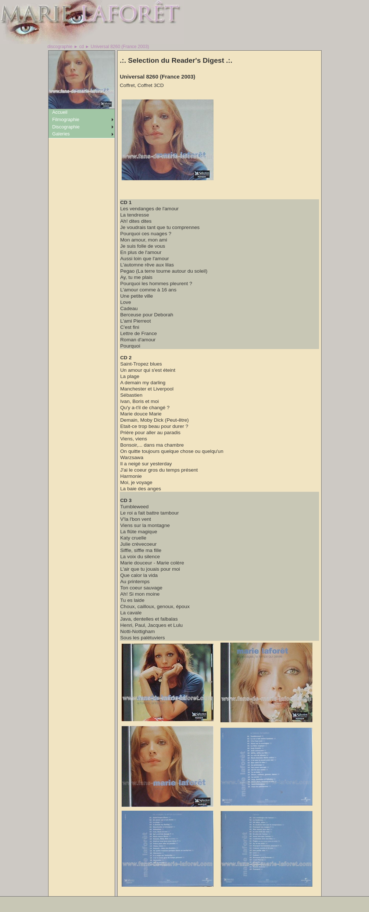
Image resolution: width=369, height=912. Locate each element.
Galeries (61, 134)
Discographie (66, 127)
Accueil (59, 112)
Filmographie (65, 119)
